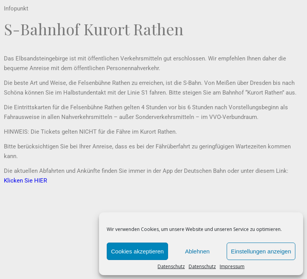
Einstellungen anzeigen (261, 251)
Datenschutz (171, 266)
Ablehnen (197, 251)
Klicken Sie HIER (25, 180)
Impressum (232, 266)
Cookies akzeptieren (137, 251)
